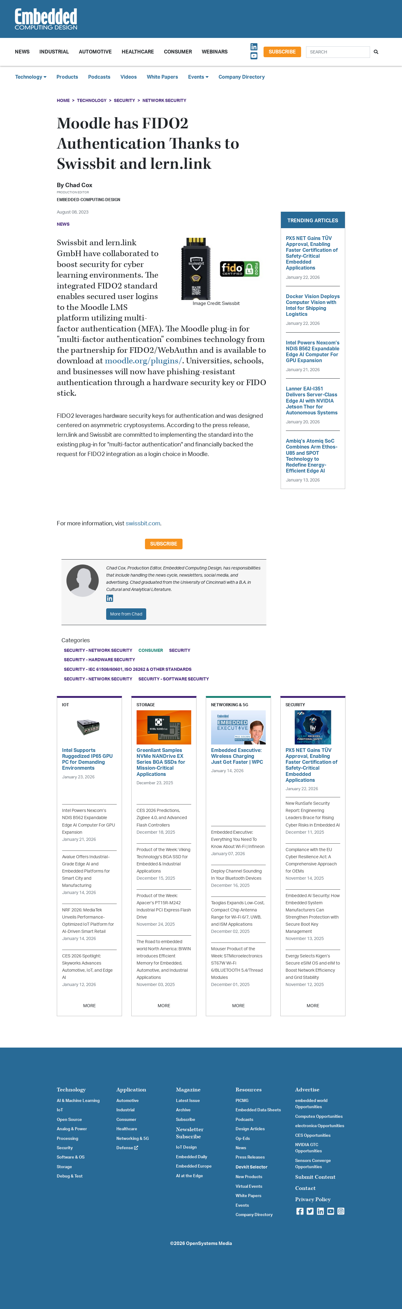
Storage (64, 1167)
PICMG (242, 1101)
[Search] (338, 52)
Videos (128, 77)
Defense (127, 1148)
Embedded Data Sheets (258, 1110)
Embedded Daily (191, 1157)
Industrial (54, 51)
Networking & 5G (132, 1139)
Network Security (164, 100)
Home (63, 100)
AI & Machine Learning (78, 1101)
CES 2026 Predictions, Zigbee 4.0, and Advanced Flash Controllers (162, 817)
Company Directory (242, 77)
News (241, 1148)
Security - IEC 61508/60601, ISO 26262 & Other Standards (128, 669)
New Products (249, 1177)
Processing (67, 1139)
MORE (89, 1005)
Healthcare (138, 51)
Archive (183, 1110)
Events (242, 1205)
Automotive (95, 51)
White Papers (162, 77)
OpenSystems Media (209, 1243)
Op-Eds (243, 1139)
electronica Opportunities (319, 1126)
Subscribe (282, 51)
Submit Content (315, 1177)
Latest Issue (188, 1101)
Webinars (215, 51)
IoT (60, 1110)
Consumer (178, 51)
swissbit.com (143, 524)
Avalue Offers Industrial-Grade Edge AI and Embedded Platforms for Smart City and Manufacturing (86, 871)
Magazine (188, 1089)
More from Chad (126, 614)
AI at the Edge (189, 1176)
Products (67, 77)
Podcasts (99, 77)
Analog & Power (72, 1129)
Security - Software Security (173, 679)
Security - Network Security (98, 650)
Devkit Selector (252, 1167)
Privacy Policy (313, 1199)
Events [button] (198, 77)
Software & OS (70, 1157)
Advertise (307, 1089)
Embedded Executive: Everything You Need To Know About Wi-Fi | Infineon (237, 839)
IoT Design (186, 1147)
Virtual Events (249, 1186)
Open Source (69, 1120)
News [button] (22, 51)
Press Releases (250, 1157)
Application (131, 1089)
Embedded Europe (194, 1166)
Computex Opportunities (319, 1116)
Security (124, 100)
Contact (305, 1188)
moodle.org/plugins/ (143, 361)
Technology (91, 100)
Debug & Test (70, 1176)
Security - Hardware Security (99, 659)
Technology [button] (31, 77)
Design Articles (250, 1129)
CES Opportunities (313, 1135)
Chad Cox (78, 185)
